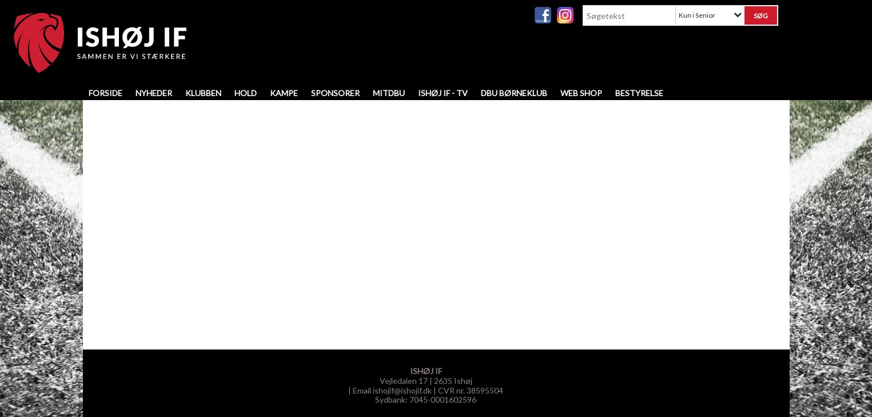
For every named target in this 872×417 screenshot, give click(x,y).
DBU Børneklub (514, 93)
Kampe (284, 93)
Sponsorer (335, 93)
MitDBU (389, 93)
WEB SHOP (581, 93)
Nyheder (154, 93)
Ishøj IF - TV (443, 93)
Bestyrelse (639, 93)
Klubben (203, 93)
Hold (245, 93)
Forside (105, 93)
